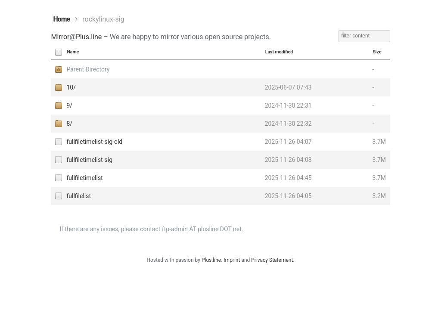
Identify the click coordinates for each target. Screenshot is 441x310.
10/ (71, 87)
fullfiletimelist (84, 177)
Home (61, 19)
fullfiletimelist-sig (89, 159)
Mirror (60, 37)
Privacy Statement (272, 260)
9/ (69, 105)
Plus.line (89, 37)
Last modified (279, 52)
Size (377, 52)
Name (73, 52)
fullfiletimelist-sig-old (94, 141)
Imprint (232, 260)
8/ (69, 123)
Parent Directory (87, 69)
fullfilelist (78, 195)
